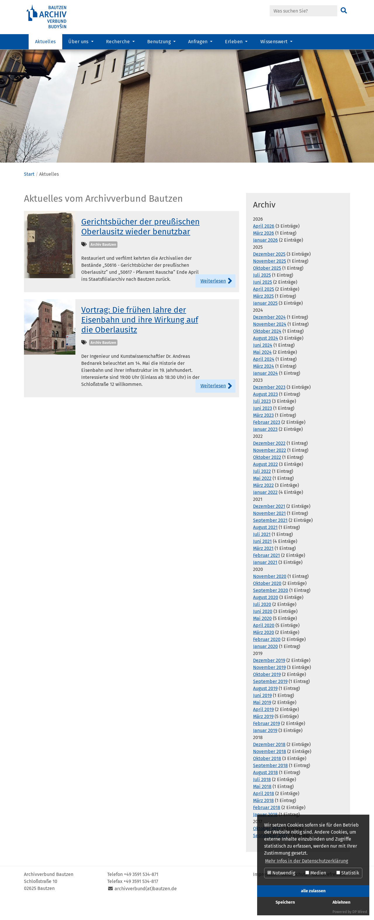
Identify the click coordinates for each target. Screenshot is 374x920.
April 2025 (263, 307)
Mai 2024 (262, 370)
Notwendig (281, 873)
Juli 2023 (262, 419)
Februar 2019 (266, 742)
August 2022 (265, 482)
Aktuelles (45, 42)
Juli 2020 (262, 622)
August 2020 (265, 615)
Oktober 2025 (267, 286)
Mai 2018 (262, 805)
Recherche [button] (118, 42)
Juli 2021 (262, 552)
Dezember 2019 (269, 679)
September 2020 (270, 608)
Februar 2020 (266, 658)
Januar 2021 (265, 580)
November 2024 (269, 342)
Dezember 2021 (269, 524)
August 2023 (265, 412)
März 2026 (263, 251)
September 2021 (270, 538)
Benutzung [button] (159, 42)
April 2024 (263, 377)
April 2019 (263, 728)
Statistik (347, 873)
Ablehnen (341, 902)
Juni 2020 (262, 629)
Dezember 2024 (269, 335)
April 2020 (263, 644)
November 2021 (269, 531)
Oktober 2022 (267, 475)
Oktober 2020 (267, 601)
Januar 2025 (265, 321)
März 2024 (263, 384)
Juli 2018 (262, 798)
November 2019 (269, 686)
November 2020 (269, 594)
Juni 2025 (262, 300)
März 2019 (263, 735)
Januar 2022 (265, 510)
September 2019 (270, 700)
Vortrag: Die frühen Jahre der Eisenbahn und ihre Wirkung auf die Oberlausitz (139, 338)
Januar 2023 (265, 447)
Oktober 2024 (267, 349)
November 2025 (269, 279)
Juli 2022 (262, 489)
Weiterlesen (213, 299)
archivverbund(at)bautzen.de (146, 907)
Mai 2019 (262, 721)
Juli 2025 (262, 293)
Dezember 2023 (269, 405)
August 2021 (265, 545)
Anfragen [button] (198, 42)
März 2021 (263, 566)
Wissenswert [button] (274, 42)
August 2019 (265, 707)
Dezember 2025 (269, 272)
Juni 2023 (262, 426)
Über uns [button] (79, 42)
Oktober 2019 (267, 693)
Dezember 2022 (269, 461)
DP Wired (359, 912)
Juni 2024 (262, 363)
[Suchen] (344, 10)
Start (29, 192)
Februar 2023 (266, 440)
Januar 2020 (265, 665)
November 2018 (269, 770)
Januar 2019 (265, 749)
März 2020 (263, 651)
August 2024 (265, 356)
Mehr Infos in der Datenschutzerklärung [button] (306, 861)
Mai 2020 (262, 637)
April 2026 (263, 244)
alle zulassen (313, 890)
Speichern (285, 902)
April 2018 (263, 812)
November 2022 (269, 468)
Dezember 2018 (269, 763)
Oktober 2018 (267, 777)
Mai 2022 (262, 496)
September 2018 (270, 784)
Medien (315, 873)
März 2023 (263, 433)
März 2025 (263, 314)
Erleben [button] (234, 42)
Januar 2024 (265, 391)
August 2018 (265, 791)
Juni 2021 (262, 559)
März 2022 (263, 503)
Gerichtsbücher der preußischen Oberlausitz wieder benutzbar (140, 245)
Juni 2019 (262, 714)
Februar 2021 (266, 573)
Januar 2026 (265, 258)
